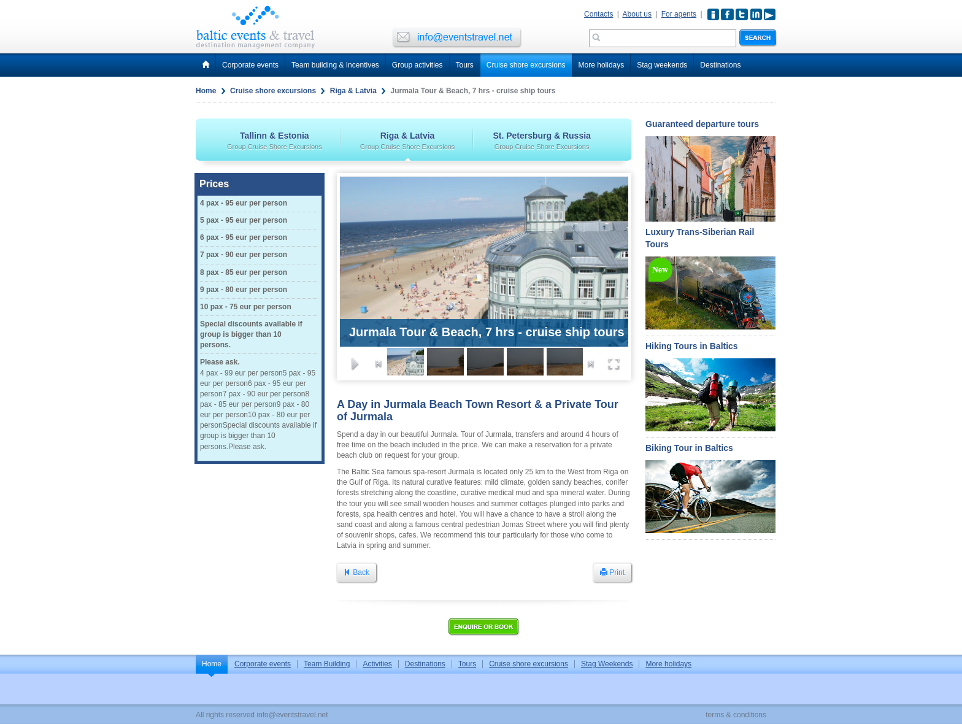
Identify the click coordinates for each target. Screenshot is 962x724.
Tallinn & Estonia (274, 140)
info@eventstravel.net (292, 715)
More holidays (602, 65)
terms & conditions (736, 715)
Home (206, 91)
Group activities (417, 65)
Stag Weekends (607, 664)
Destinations (720, 65)
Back (356, 572)
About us (637, 14)
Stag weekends (662, 65)
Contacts (598, 14)
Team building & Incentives (335, 65)
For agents (678, 14)
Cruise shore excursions (526, 65)
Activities (377, 664)
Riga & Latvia (353, 91)
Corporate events (250, 65)
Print (612, 572)
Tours (465, 65)
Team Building (327, 664)
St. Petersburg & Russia (542, 140)
